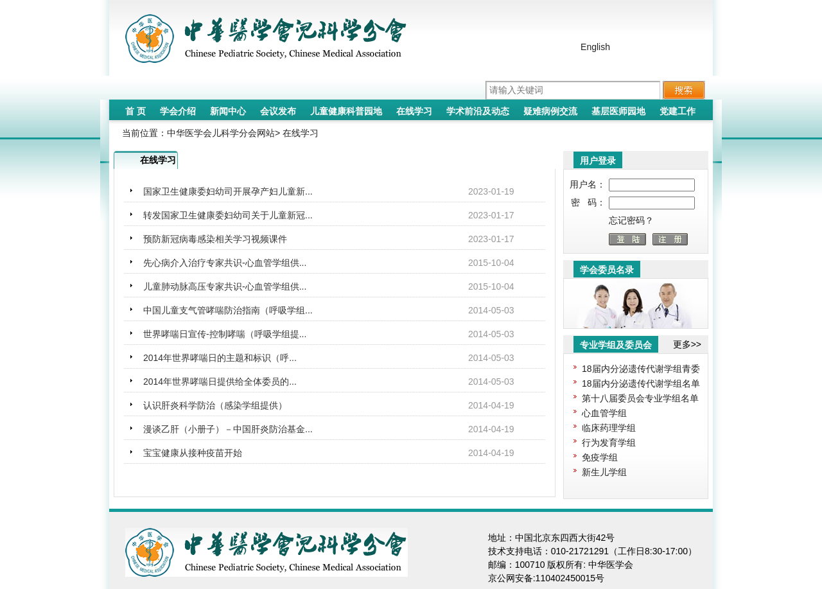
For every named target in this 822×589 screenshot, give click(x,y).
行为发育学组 (609, 442)
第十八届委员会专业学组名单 (640, 398)
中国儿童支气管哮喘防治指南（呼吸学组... (228, 310)
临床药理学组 (609, 428)
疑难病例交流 (550, 111)
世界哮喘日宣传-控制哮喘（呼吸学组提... (224, 334)
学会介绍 (178, 111)
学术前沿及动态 (477, 111)
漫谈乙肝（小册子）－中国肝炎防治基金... (228, 429)
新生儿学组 (604, 472)
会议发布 (278, 111)
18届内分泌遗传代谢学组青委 (641, 369)
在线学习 (414, 111)
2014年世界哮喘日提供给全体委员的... (220, 381)
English (595, 47)
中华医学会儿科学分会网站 (221, 133)
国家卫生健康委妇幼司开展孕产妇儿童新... (228, 191)
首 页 (135, 111)
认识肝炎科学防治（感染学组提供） (215, 405)
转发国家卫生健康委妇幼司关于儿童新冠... (228, 215)
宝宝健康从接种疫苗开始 (192, 453)
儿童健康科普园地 (346, 111)
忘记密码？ (631, 220)
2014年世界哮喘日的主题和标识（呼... (220, 358)
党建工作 (677, 111)
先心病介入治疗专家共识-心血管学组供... (224, 263)
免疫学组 (600, 457)
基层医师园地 (618, 111)
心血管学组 (604, 413)
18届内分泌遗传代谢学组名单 (641, 383)
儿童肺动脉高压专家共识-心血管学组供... (224, 286)
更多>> (687, 344)
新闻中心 (228, 111)
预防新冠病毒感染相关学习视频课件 (215, 239)
